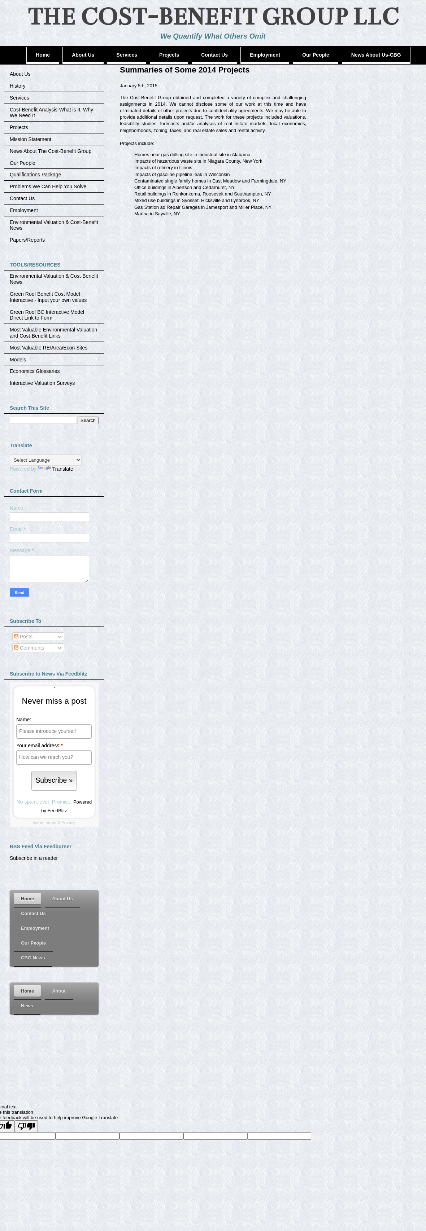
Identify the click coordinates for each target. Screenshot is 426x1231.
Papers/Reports (27, 240)
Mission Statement (30, 139)
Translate (55, 469)
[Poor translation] (26, 1126)
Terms (50, 822)
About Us (20, 74)
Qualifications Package (35, 174)
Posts (23, 636)
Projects (19, 127)
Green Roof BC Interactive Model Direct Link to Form (47, 315)
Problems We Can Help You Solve (48, 186)
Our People (22, 163)
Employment (24, 210)
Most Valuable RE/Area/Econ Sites (48, 348)
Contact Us (22, 198)
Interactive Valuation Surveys (42, 383)
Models (18, 359)
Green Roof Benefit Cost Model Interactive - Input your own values (48, 297)
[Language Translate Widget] (46, 460)
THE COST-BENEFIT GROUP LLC (213, 17)
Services (19, 98)
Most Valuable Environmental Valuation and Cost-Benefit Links (53, 333)
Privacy (68, 822)
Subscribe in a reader (34, 858)
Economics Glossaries (35, 371)
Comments (29, 648)
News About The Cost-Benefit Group (50, 151)
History (18, 86)
